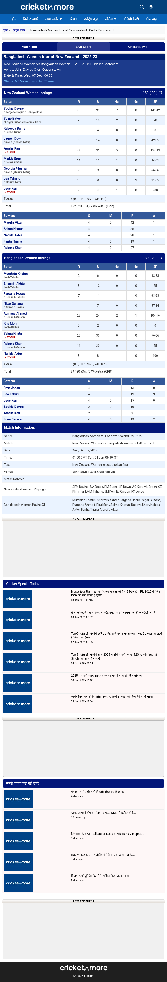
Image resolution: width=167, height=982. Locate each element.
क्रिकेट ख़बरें (30, 19)
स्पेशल (73, 19)
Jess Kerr (10, 190)
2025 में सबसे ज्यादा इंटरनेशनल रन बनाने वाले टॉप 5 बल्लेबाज (106, 675)
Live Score (83, 47)
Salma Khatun (13, 229)
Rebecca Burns (14, 130)
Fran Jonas (12, 388)
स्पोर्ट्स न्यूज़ (91, 19)
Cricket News (137, 47)
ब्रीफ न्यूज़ (151, 19)
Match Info (29, 47)
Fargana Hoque (14, 295)
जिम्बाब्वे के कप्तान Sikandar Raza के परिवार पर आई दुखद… (107, 833)
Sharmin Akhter (15, 285)
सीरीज (111, 19)
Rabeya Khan (13, 248)
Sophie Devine (23, 110)
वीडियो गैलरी (131, 19)
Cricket (89, 976)
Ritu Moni (11, 325)
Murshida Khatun (16, 275)
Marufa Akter (13, 223)
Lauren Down (17, 140)
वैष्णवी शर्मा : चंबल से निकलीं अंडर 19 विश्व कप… (100, 791)
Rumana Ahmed (15, 315)
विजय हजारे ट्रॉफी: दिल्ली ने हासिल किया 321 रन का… (102, 876)
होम (14, 19)
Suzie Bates (22, 120)
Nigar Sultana (14, 305)
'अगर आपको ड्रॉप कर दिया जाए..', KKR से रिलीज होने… (103, 812)
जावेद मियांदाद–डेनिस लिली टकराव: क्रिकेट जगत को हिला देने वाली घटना (112, 696)
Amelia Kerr (12, 150)
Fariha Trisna (13, 241)
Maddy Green (13, 160)
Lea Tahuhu (12, 180)
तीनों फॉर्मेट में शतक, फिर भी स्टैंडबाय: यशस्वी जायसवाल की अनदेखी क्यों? (113, 612)
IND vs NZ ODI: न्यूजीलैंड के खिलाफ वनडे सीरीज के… (103, 855)
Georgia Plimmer (17, 170)
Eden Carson (13, 419)
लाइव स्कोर (53, 19)
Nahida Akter (13, 235)
